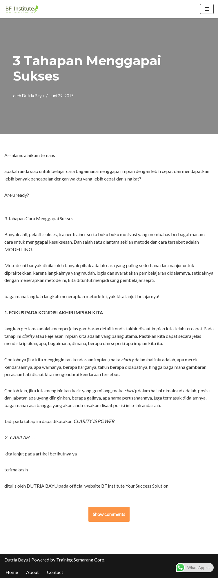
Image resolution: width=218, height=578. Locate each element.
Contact (55, 572)
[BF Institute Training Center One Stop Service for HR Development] (21, 9)
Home (12, 572)
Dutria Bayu (33, 95)
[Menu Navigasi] (207, 9)
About (32, 572)
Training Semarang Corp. (80, 559)
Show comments (109, 514)
